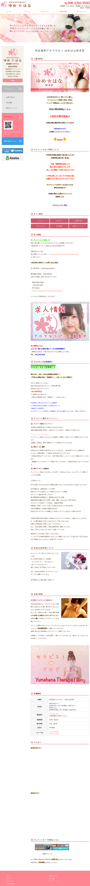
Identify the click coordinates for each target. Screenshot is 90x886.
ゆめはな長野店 (54, 731)
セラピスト (45, 11)
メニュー (27, 11)
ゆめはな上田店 (54, 733)
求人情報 (59, 226)
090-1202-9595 (54, 713)
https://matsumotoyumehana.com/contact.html (47, 291)
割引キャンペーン (78, 226)
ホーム (9, 11)
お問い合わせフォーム (10, 141)
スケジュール (81, 11)
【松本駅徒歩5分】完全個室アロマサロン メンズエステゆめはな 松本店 (15, 4)
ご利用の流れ (63, 11)
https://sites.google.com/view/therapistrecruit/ (65, 254)
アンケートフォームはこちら (40, 434)
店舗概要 (12, 80)
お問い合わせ (10, 97)
